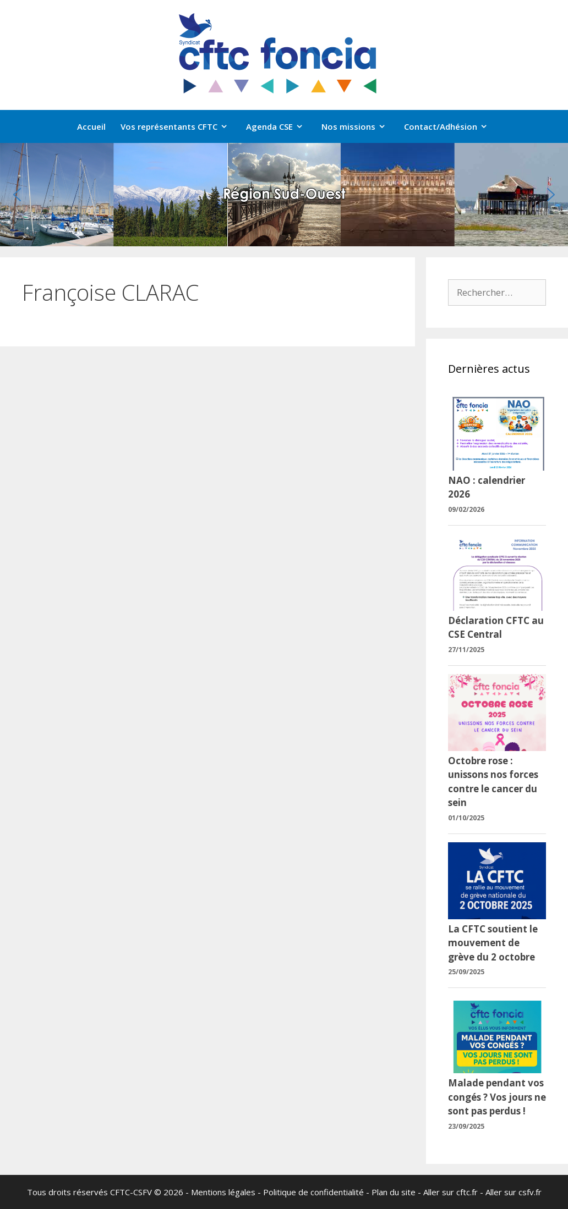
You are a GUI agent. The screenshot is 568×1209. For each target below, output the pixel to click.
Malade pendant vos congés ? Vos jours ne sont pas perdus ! (497, 1096)
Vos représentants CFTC (180, 126)
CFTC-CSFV (131, 1191)
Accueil (91, 126)
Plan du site (394, 1191)
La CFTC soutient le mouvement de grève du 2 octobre (493, 943)
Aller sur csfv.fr (513, 1191)
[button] (17, 194)
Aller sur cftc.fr (450, 1191)
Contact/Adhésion (451, 126)
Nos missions (359, 126)
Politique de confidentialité (313, 1191)
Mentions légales (223, 1191)
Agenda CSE (280, 126)
